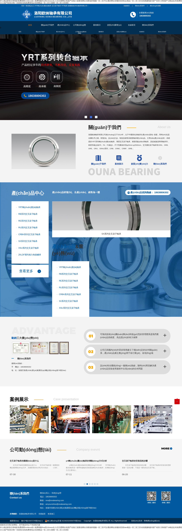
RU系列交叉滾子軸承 (26, 227)
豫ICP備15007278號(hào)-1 (32, 521)
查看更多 (137, 149)
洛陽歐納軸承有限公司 (27, 514)
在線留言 (127, 6)
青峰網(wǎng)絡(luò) (152, 521)
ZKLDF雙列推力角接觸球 (28, 254)
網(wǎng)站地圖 (155, 6)
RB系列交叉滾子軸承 (26, 213)
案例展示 (97, 25)
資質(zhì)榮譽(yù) (114, 25)
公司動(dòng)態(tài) (79, 26)
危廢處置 (42, 514)
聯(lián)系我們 (140, 6)
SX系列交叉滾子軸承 (26, 241)
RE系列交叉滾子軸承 (26, 220)
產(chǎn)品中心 (63, 25)
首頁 (30, 25)
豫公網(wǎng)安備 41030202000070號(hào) (63, 521)
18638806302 (161, 192)
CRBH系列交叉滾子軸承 (28, 234)
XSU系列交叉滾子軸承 (27, 247)
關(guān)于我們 (47, 25)
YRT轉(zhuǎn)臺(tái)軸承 (28, 207)
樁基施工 (51, 514)
